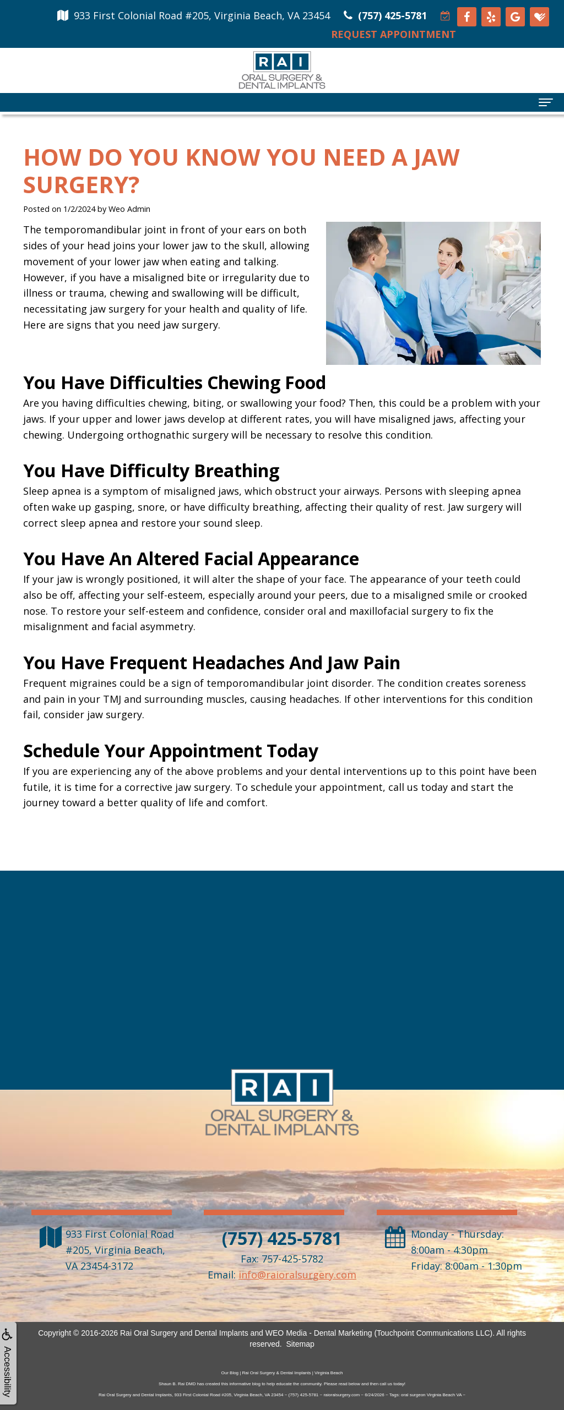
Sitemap (300, 1344)
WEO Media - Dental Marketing (318, 1333)
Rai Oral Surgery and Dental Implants (184, 1333)
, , (120, 1249)
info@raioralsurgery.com (297, 1274)
